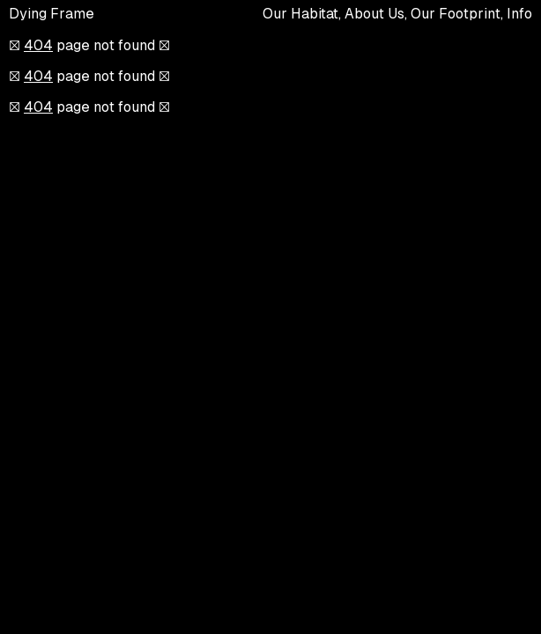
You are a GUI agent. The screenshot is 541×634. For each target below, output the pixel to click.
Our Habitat (300, 13)
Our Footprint (455, 13)
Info (519, 13)
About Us (374, 13)
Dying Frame (51, 13)
